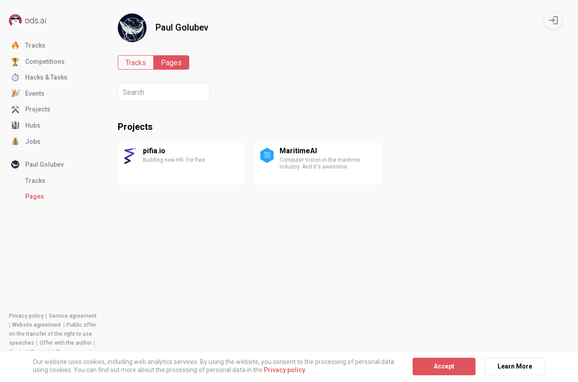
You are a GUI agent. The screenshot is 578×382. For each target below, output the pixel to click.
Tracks (28, 45)
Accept (444, 366)
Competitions (38, 62)
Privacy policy (26, 316)
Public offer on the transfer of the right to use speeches (52, 334)
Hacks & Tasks (39, 77)
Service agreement (73, 316)
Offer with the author (66, 343)
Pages (34, 196)
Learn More (515, 366)
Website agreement (36, 325)
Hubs (25, 125)
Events (27, 93)
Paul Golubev (37, 164)
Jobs (25, 142)
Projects (30, 109)
